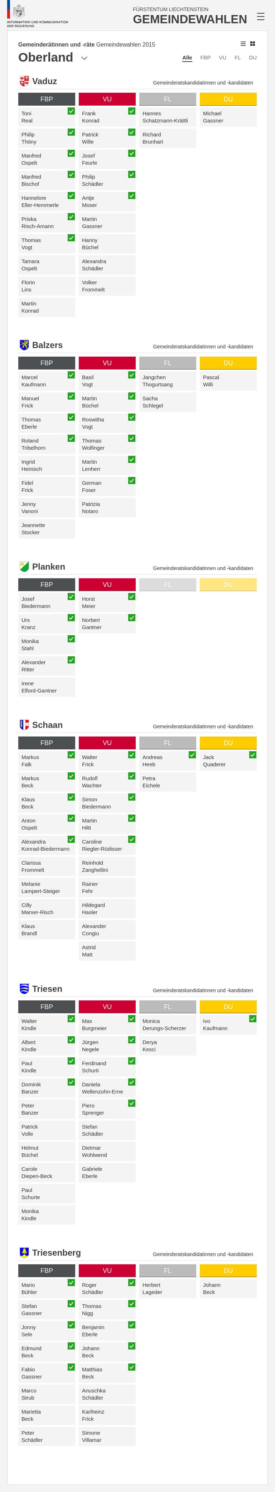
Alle (187, 57)
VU (222, 57)
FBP (205, 57)
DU (253, 57)
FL (238, 57)
